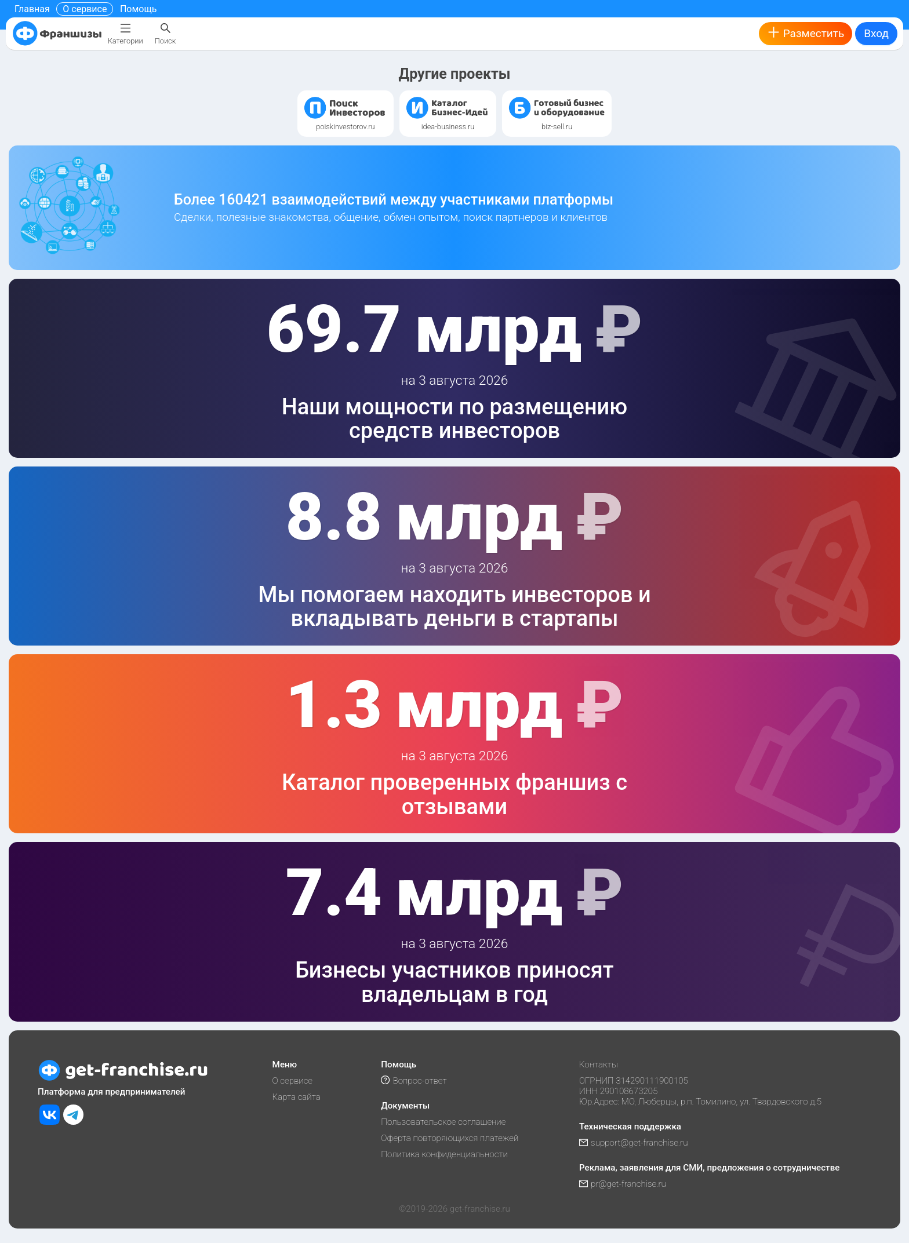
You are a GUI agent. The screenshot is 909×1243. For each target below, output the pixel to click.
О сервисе (85, 8)
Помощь (138, 8)
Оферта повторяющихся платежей (449, 1138)
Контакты (598, 1064)
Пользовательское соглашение (443, 1122)
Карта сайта (296, 1097)
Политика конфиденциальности (444, 1154)
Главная (32, 8)
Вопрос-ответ (413, 1081)
